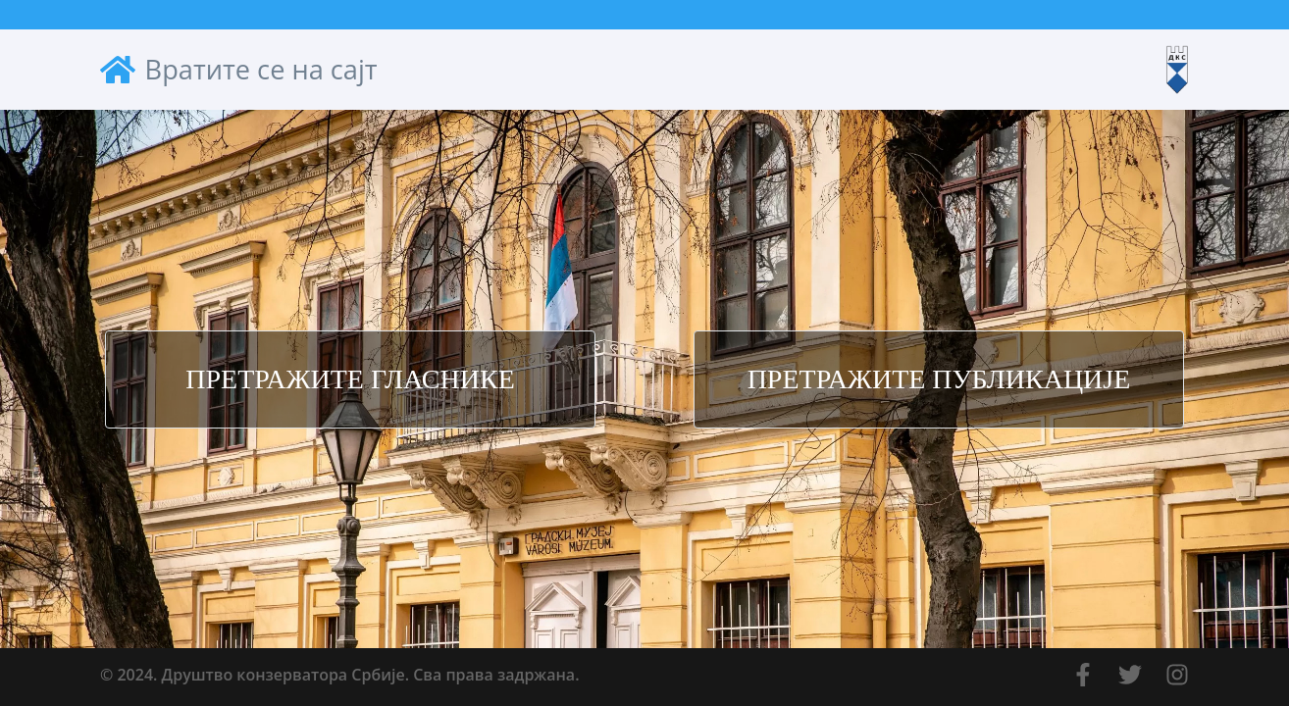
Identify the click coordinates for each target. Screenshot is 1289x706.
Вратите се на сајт (239, 69)
